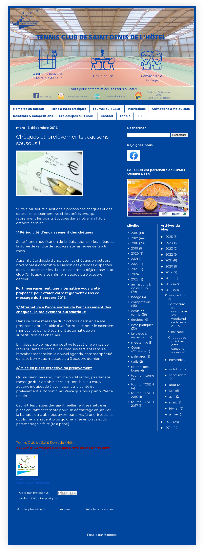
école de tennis (138, 312)
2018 (134, 243)
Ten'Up (124, 116)
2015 (169, 422)
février (174, 408)
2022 (135, 264)
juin (172, 391)
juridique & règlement (139, 335)
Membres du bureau (28, 109)
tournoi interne (142, 375)
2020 (135, 253)
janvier (174, 414)
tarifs (134, 361)
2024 (135, 274)
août (173, 385)
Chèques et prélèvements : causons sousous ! (177, 345)
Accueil (65, 509)
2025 (135, 279)
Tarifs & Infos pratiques (68, 109)
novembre (177, 360)
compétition (140, 302)
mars (173, 402)
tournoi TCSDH (142, 384)
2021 (134, 259)
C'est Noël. (176, 332)
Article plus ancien (100, 509)
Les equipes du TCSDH (77, 116)
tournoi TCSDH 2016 (142, 395)
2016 (134, 233)
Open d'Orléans (138, 349)
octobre (175, 369)
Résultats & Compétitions (33, 116)
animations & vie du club (141, 286)
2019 (134, 248)
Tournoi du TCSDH (107, 109)
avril (172, 396)
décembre (177, 295)
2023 (135, 269)
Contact (107, 116)
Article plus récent (31, 509)
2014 (169, 428)
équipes (137, 320)
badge (136, 297)
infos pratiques (48, 498)
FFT (139, 116)
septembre (178, 375)
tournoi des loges (139, 368)
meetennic (139, 342)
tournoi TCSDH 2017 (142, 404)
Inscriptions (136, 109)
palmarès (138, 356)
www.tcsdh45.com (29, 479)
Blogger (110, 535)
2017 (33, 498)
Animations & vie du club (171, 109)
